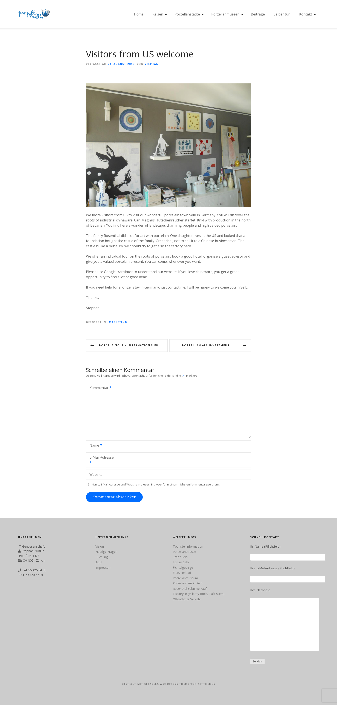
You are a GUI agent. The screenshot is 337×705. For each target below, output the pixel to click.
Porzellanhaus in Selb (187, 583)
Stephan (151, 64)
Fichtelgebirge (183, 567)
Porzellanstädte (187, 14)
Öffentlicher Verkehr (187, 599)
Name (94, 445)
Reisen (157, 14)
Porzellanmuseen (225, 14)
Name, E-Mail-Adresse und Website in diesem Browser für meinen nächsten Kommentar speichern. (156, 484)
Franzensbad (182, 573)
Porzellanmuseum (185, 578)
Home (139, 14)
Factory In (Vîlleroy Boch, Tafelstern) (199, 594)
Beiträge (258, 14)
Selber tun (282, 14)
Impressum (103, 567)
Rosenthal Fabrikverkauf (190, 589)
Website (96, 474)
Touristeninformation (188, 546)
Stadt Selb (180, 557)
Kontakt (305, 14)
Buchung (101, 557)
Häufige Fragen (106, 552)
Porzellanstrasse (184, 552)
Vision (99, 546)
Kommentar (99, 388)
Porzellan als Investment (206, 345)
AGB (98, 562)
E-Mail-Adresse (100, 460)
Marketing (118, 322)
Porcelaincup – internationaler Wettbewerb (133, 345)
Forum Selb (181, 562)
